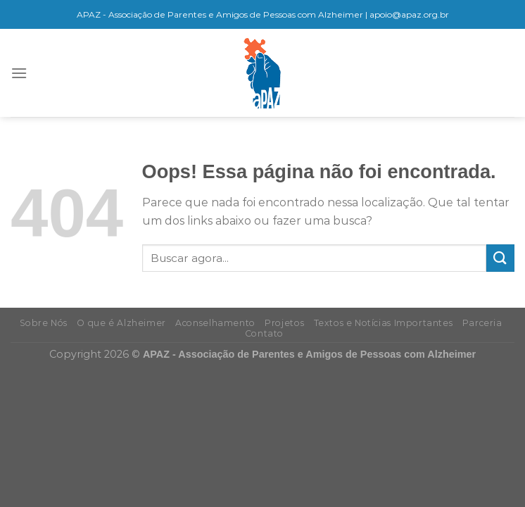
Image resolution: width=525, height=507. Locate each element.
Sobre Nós (44, 323)
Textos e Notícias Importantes (383, 323)
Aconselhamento (215, 323)
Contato (264, 333)
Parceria (482, 323)
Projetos (284, 323)
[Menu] (19, 73)
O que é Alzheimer (121, 323)
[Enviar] (500, 258)
